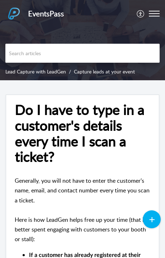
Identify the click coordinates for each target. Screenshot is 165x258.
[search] (82, 53)
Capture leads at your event (104, 71)
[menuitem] (141, 13)
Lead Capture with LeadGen (35, 71)
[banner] (82, 40)
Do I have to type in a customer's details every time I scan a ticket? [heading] (79, 133)
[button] (141, 13)
